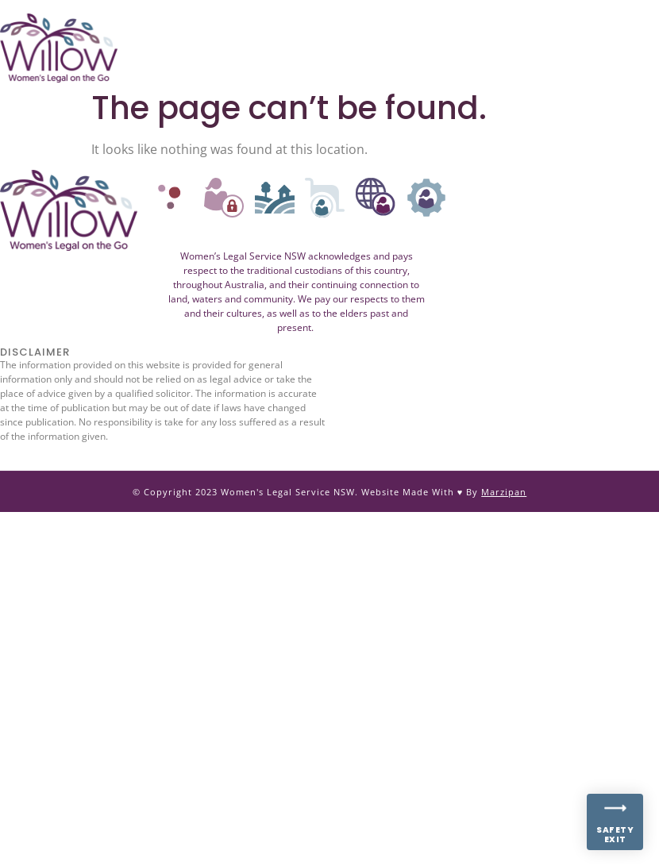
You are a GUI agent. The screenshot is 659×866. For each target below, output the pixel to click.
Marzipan (503, 492)
